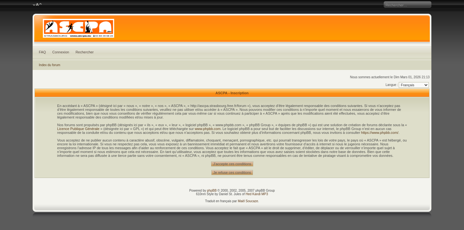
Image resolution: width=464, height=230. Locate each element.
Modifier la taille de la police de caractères (37, 5)
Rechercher (84, 52)
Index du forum (49, 65)
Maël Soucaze (248, 201)
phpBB (211, 190)
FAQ (42, 52)
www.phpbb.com (208, 129)
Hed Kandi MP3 (257, 194)
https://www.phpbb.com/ (379, 132)
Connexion (60, 52)
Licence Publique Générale (78, 129)
